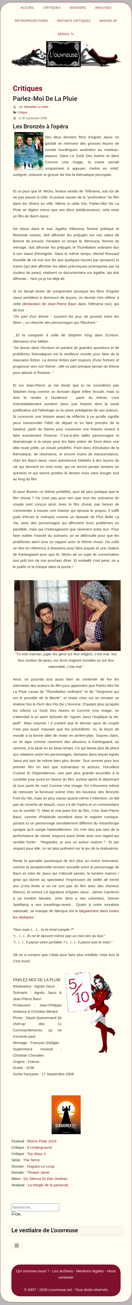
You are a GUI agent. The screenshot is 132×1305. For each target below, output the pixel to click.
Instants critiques (74, 21)
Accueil (27, 7)
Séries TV (66, 34)
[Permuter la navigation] (16, 1245)
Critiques (52, 7)
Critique (22, 112)
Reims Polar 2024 (41, 1141)
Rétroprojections (31, 21)
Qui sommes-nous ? (32, 1271)
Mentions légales (90, 1271)
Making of (108, 21)
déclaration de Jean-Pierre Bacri (50, 304)
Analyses (103, 7)
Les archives (62, 1271)
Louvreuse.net (60, 1290)
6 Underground (39, 1147)
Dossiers (78, 7)
